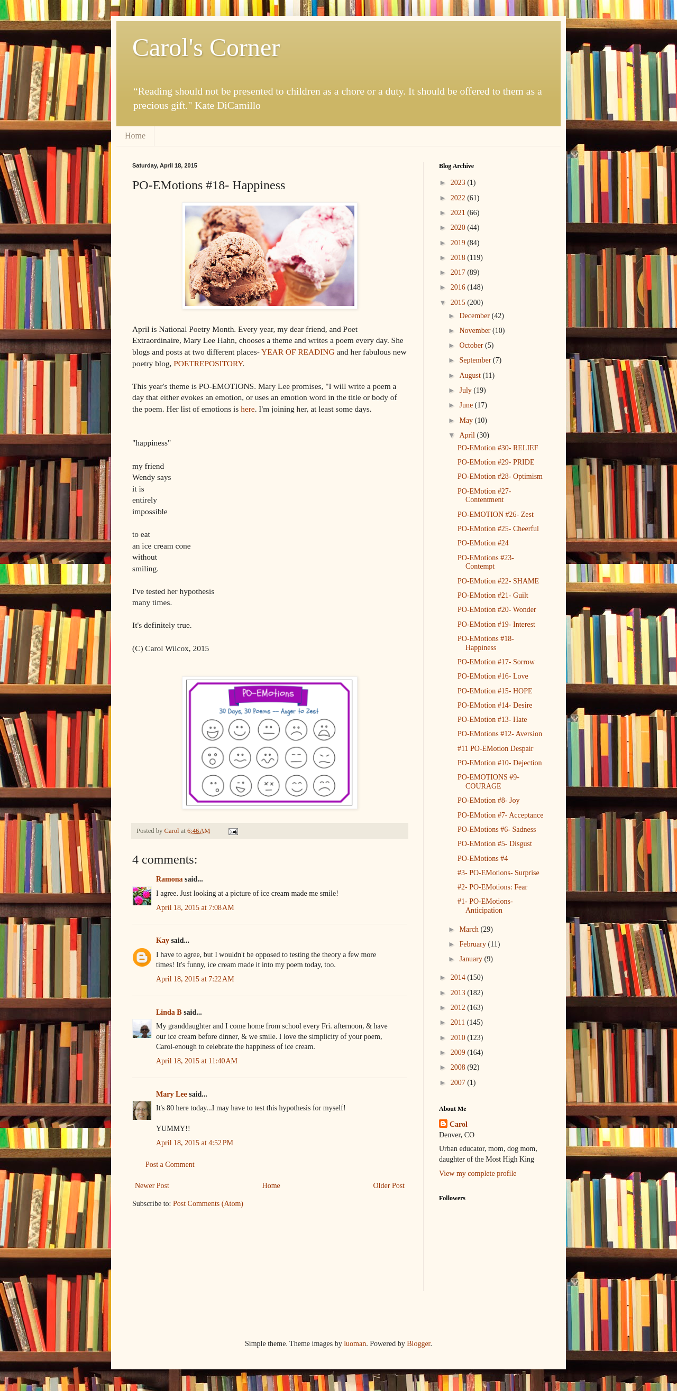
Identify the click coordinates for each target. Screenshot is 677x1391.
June (466, 405)
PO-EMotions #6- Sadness (497, 829)
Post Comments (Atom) (208, 1204)
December (475, 316)
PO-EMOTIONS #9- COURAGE (488, 781)
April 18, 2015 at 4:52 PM (194, 1143)
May (466, 420)
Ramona (169, 879)
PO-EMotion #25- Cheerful (498, 529)
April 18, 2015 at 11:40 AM (196, 1061)
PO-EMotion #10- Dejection (500, 763)
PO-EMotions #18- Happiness (486, 643)
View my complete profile (478, 1173)
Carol (459, 1124)
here (247, 408)
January (471, 959)
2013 (459, 993)
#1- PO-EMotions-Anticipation (485, 905)
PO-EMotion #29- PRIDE (496, 462)
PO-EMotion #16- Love (493, 676)
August (470, 375)
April (468, 435)
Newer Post (152, 1186)
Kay (162, 940)
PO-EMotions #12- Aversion (500, 734)
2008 (459, 1067)
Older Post (389, 1186)
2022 (459, 198)
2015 (459, 303)
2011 (459, 1022)
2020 (459, 227)
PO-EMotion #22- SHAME (498, 581)
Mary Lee (171, 1094)
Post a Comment (170, 1165)
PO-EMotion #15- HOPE (495, 691)
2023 (459, 183)
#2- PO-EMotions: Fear (492, 887)
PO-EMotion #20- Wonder (497, 610)
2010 (459, 1038)
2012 (459, 1008)
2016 (459, 287)
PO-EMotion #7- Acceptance (501, 815)
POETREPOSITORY (207, 363)
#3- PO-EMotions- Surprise (498, 873)
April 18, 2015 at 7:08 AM (195, 908)
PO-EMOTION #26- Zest (496, 514)
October (472, 345)
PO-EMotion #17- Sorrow (496, 662)
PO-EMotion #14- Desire (495, 705)
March (469, 929)
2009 (459, 1052)
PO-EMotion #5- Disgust (495, 844)
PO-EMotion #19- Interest (496, 624)
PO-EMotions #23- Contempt (486, 562)
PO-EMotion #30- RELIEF (498, 448)
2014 (459, 977)
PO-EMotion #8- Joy (488, 800)
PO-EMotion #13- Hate (492, 720)
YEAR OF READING (298, 351)
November (475, 331)
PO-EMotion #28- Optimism (500, 476)
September (475, 360)
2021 (459, 213)
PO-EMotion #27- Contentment (484, 495)
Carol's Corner (206, 47)
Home (135, 135)
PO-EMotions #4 (483, 859)
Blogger (418, 1344)
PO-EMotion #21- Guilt (493, 595)
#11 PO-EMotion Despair (495, 749)
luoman (355, 1344)
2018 (459, 258)
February (473, 944)
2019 (459, 243)
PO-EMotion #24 (483, 543)
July (466, 390)
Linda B (169, 1012)
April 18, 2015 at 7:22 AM (195, 979)
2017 (459, 272)
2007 (459, 1083)
